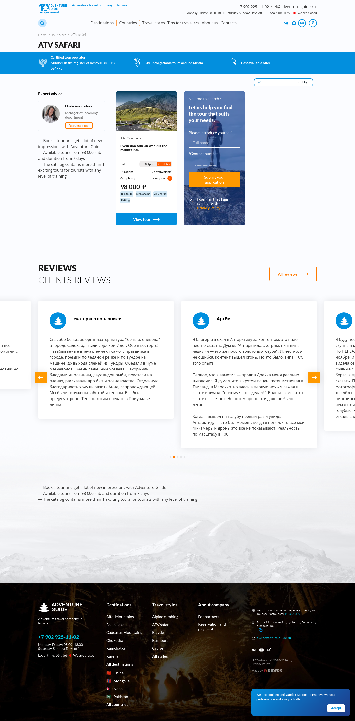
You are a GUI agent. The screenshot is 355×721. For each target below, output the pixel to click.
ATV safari (161, 624)
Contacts (229, 23)
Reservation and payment (212, 626)
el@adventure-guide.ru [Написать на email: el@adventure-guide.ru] (295, 6)
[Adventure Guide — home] (54, 8)
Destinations (102, 23)
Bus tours (160, 640)
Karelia (112, 656)
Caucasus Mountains (124, 632)
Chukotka (114, 640)
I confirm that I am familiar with (215, 203)
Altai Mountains (130, 138)
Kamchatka (115, 648)
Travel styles (153, 23)
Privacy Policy (208, 208)
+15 (164, 164)
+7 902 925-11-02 (253, 6)
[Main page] (66, 613)
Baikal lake (115, 624)
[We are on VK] (286, 23)
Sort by (302, 82)
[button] (314, 377)
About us (210, 23)
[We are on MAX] (294, 23)
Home (42, 35)
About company (213, 604)
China (115, 672)
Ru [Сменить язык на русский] (302, 23)
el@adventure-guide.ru (274, 638)
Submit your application (214, 179)
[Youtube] (261, 650)
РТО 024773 (293, 614)
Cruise (157, 648)
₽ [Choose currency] (313, 23)
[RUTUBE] (269, 649)
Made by (267, 670)
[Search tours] (42, 23)
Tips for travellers (183, 23)
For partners (208, 616)
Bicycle (158, 632)
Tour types (59, 35)
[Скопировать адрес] (260, 630)
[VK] (254, 650)
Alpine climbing (165, 616)
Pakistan (117, 696)
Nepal (115, 688)
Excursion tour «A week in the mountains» (143, 148)
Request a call (79, 125)
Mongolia (118, 680)
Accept (336, 708)
